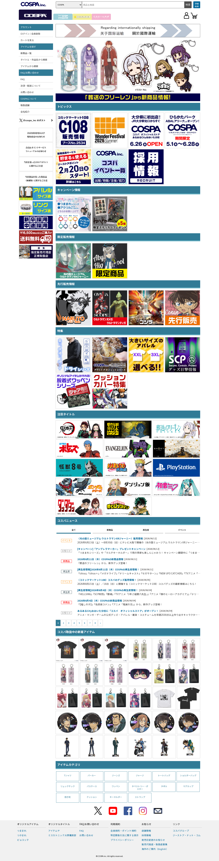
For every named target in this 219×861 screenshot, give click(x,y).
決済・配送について (31, 85)
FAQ (23, 79)
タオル (164, 786)
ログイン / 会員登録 (30, 33)
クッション (92, 796)
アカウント (26, 27)
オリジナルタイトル (59, 824)
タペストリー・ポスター (140, 787)
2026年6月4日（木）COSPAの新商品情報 (99, 600)
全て (74, 529)
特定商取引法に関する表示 (125, 835)
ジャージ (140, 775)
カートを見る (27, 40)
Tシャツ (67, 775)
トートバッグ (164, 775)
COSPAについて (28, 98)
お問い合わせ (27, 92)
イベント (182, 529)
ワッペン (116, 786)
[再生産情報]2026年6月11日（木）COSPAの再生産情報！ (108, 569)
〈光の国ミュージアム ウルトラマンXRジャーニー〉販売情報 (110, 538)
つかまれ (22, 835)
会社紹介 (25, 111)
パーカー (92, 775)
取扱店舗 (25, 105)
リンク (176, 824)
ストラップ (140, 796)
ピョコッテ (23, 839)
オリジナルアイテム (27, 824)
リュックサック (67, 786)
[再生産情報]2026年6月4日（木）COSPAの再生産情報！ (107, 590)
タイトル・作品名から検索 (34, 59)
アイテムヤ (54, 830)
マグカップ (188, 786)
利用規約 (115, 824)
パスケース (92, 786)
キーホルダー (116, 796)
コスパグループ (181, 830)
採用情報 (146, 835)
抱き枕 (68, 796)
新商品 (110, 529)
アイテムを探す (28, 46)
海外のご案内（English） (155, 849)
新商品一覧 (26, 53)
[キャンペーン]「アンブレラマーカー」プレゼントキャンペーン (111, 549)
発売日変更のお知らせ (153, 839)
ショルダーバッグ (188, 775)
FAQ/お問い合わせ (30, 72)
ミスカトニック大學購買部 (62, 835)
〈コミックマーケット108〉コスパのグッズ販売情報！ (107, 580)
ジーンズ (116, 775)
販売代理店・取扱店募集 (154, 844)
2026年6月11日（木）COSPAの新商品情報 (100, 559)
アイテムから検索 (29, 66)
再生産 (146, 529)
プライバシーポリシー (122, 839)
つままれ (22, 830)
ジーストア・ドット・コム (187, 835)
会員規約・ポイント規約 (123, 830)
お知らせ (146, 824)
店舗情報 (146, 830)
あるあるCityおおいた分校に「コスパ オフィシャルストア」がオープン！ (118, 611)
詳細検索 (197, 5)
